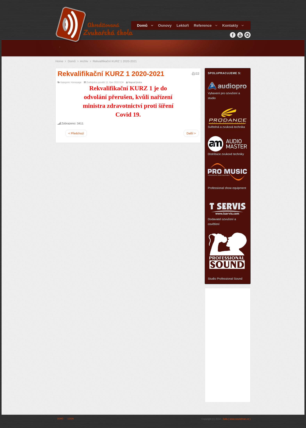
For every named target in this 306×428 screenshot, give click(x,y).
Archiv (84, 61)
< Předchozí (76, 133)
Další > (191, 133)
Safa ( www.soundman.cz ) (237, 419)
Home (59, 61)
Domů (72, 61)
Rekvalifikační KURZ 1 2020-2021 (111, 73)
